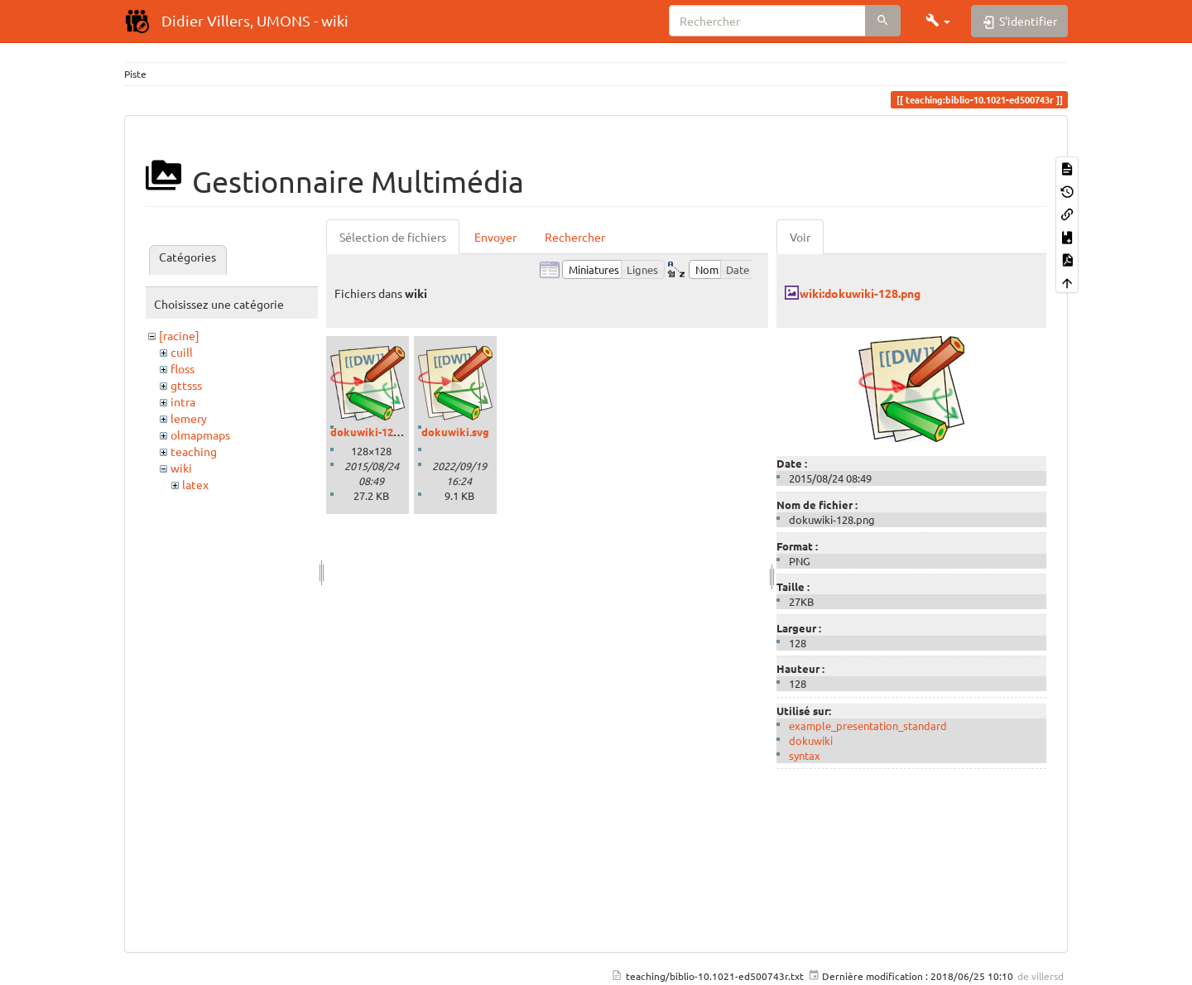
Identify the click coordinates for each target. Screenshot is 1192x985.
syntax (804, 755)
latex (195, 484)
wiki (181, 467)
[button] (938, 20)
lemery (189, 418)
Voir (800, 236)
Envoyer (495, 236)
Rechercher (575, 236)
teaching (194, 451)
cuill (182, 351)
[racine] (179, 335)
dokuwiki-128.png (375, 432)
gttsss (186, 384)
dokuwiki (811, 740)
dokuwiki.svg (455, 432)
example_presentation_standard (868, 725)
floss (183, 368)
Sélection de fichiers (392, 236)
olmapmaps (200, 434)
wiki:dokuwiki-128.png (860, 293)
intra (183, 401)
